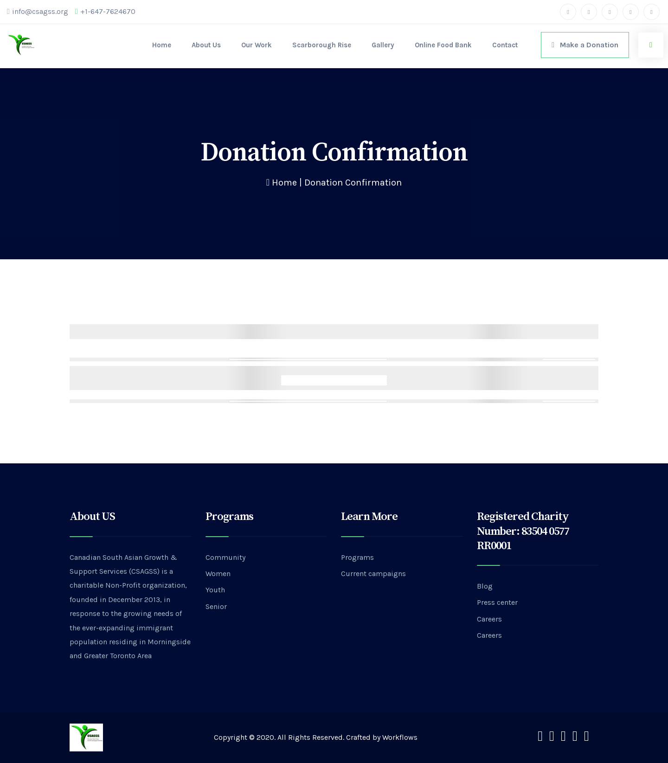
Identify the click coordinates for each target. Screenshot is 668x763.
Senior (216, 606)
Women (218, 573)
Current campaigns (373, 573)
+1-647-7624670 (105, 12)
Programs (357, 557)
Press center (497, 602)
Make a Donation (585, 44)
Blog (485, 586)
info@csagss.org (37, 12)
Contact (505, 45)
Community (225, 557)
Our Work (256, 45)
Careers (489, 619)
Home (161, 45)
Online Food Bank (443, 45)
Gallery (383, 45)
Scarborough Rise (321, 45)
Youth (215, 589)
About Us (206, 45)
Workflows (400, 737)
